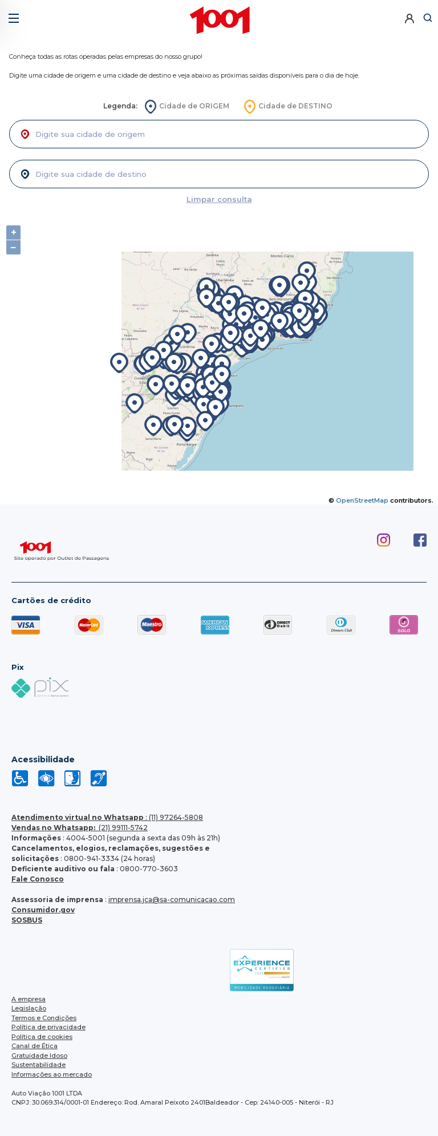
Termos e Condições (43, 1018)
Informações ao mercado (51, 1074)
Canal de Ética (34, 1046)
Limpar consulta (219, 199)
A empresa (28, 999)
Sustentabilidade (38, 1065)
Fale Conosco (37, 879)
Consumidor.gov (43, 909)
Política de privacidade (48, 1027)
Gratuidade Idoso (39, 1056)
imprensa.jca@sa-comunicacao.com (171, 899)
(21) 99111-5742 (79, 827)
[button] (13, 14)
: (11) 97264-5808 (107, 817)
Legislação (28, 1008)
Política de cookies (41, 1037)
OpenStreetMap (362, 500)
